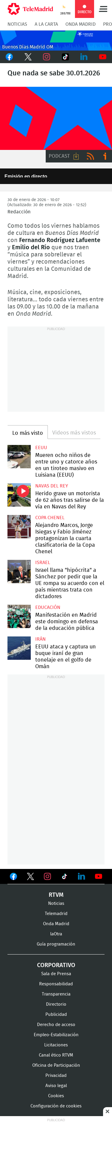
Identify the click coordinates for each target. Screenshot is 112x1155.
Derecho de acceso (56, 1024)
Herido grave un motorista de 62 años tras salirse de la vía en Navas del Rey (19, 495)
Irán (40, 639)
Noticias (17, 24)
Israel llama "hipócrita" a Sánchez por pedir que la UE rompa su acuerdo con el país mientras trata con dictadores (19, 571)
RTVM (56, 895)
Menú (103, 9)
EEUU (41, 447)
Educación (47, 607)
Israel (42, 562)
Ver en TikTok (64, 877)
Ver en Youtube (99, 876)
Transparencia (56, 994)
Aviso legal (56, 1085)
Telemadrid (56, 913)
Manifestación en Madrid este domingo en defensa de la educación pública (19, 616)
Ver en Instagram (47, 876)
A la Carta (46, 24)
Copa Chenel (50, 517)
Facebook (9, 56)
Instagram (46, 57)
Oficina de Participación (56, 1065)
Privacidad (56, 1075)
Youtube (102, 57)
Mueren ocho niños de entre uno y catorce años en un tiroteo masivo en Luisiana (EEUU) (19, 456)
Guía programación (56, 944)
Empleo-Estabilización (56, 1035)
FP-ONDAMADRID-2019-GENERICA (56, 118)
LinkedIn (84, 57)
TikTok (65, 56)
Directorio (56, 1004)
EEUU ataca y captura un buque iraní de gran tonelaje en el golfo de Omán (19, 648)
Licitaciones (56, 1045)
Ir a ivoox (105, 156)
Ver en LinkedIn (82, 876)
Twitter (28, 56)
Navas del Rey (51, 486)
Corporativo (56, 965)
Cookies (56, 1096)
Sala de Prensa (56, 974)
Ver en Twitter (30, 877)
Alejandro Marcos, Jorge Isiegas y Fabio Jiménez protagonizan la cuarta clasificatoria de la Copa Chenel (19, 526)
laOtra (56, 934)
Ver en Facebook (13, 877)
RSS (90, 156)
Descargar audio (76, 156)
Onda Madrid (80, 24)
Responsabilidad (56, 984)
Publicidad (56, 1014)
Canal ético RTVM (56, 1055)
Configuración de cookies (56, 1106)
